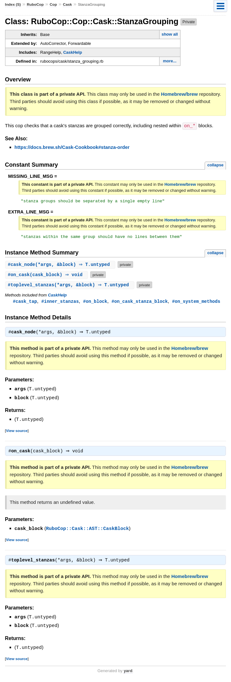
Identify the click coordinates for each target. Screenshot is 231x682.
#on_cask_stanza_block (140, 303)
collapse (215, 164)
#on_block (95, 303)
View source (17, 432)
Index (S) (13, 4)
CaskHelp (72, 52)
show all (169, 34)
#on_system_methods (196, 303)
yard (128, 672)
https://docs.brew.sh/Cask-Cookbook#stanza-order (72, 147)
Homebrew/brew (179, 94)
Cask (67, 4)
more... (170, 61)
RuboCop (35, 4)
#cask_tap (25, 303)
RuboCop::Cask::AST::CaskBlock (87, 530)
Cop (53, 4)
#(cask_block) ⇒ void (47, 276)
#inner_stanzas (60, 303)
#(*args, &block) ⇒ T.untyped (61, 266)
